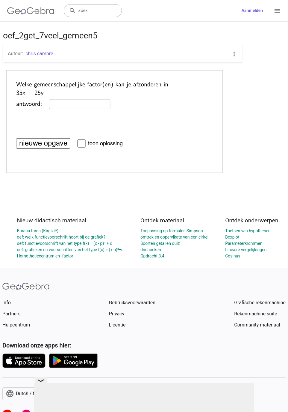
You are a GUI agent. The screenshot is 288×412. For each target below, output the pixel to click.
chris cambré (39, 53)
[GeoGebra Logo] (30, 10)
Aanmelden (252, 10)
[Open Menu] (277, 10)
